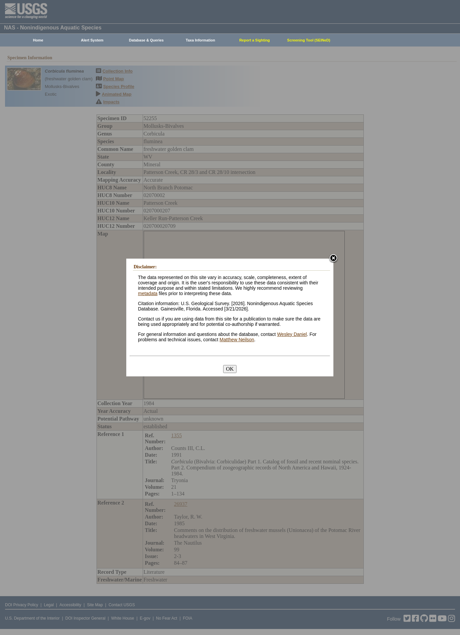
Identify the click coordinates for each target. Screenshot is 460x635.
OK (230, 369)
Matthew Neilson (236, 339)
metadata (147, 293)
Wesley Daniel (292, 334)
